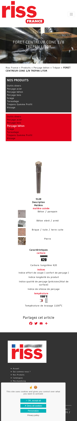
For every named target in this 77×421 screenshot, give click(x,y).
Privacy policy (33, 415)
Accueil (16, 368)
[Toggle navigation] (71, 14)
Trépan (56, 67)
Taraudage (13, 101)
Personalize (33, 411)
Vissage (11, 107)
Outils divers (14, 85)
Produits (26, 67)
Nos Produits (19, 375)
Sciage (10, 98)
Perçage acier (14, 88)
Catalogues (18, 378)
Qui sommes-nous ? (22, 371)
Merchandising (19, 381)
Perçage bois (14, 95)
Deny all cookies (33, 406)
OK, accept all (33, 400)
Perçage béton (42, 67)
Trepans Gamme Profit (19, 104)
